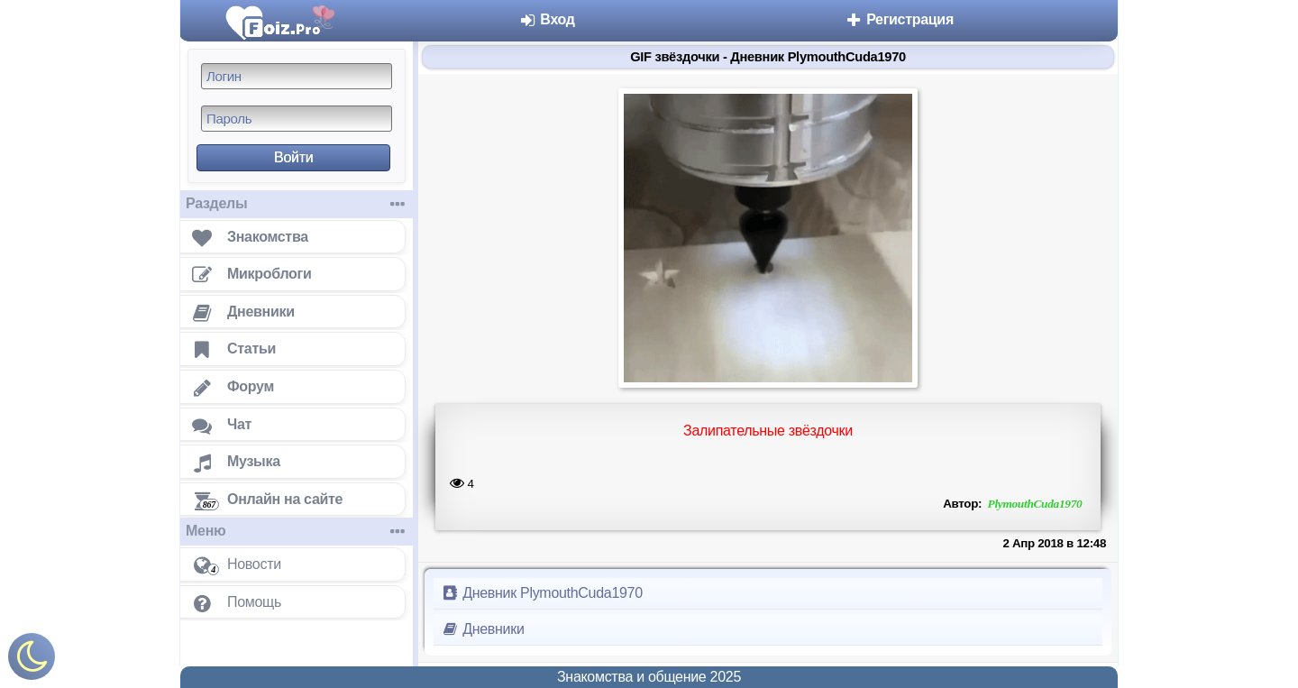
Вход (546, 19)
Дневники (483, 629)
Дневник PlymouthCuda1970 (542, 593)
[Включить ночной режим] (32, 660)
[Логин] (296, 76)
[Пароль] (296, 118)
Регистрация (899, 19)
